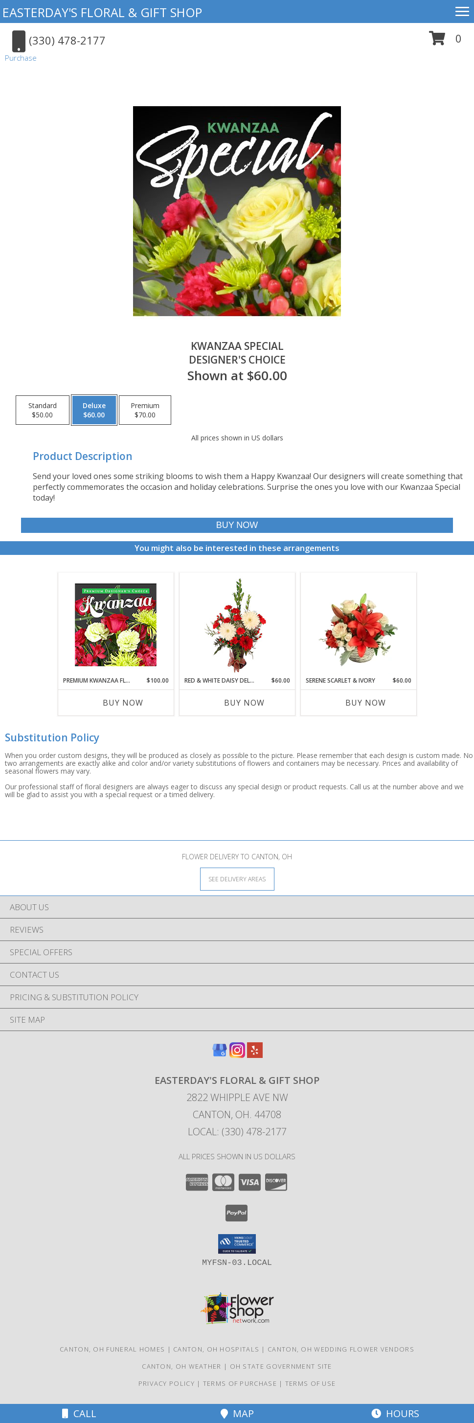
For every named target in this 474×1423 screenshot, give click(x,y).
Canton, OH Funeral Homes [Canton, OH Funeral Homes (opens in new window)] (112, 1349)
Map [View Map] (237, 1413)
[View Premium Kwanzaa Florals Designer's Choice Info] (116, 624)
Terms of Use (310, 1383)
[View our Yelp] (255, 1054)
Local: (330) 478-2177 (237, 1131)
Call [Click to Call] (79, 1413)
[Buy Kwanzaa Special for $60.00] (237, 525)
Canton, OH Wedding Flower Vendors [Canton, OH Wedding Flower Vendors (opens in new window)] (341, 1349)
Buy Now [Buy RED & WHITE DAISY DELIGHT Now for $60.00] (244, 702)
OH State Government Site (281, 1366)
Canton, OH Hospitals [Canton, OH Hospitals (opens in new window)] (216, 1349)
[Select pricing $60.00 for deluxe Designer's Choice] (94, 410)
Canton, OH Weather (181, 1366)
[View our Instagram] (237, 1054)
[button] (445, 42)
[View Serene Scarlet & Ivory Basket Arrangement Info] (358, 624)
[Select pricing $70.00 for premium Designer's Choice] (145, 410)
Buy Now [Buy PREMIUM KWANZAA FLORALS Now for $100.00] (123, 702)
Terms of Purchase (240, 1383)
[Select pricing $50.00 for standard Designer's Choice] (42, 410)
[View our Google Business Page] (219, 1054)
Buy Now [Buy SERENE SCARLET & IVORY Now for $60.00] (365, 702)
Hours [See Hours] (395, 1413)
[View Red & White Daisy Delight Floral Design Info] (237, 624)
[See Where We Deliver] (237, 878)
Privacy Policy (166, 1383)
